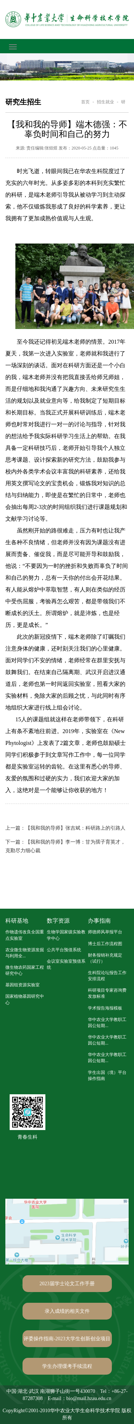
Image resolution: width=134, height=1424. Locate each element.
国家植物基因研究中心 (24, 999)
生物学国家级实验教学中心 (66, 935)
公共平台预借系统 (64, 949)
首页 (85, 101)
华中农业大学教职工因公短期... (107, 1022)
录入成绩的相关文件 (67, 1311)
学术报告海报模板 (105, 1008)
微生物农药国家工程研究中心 (24, 970)
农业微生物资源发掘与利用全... (24, 952)
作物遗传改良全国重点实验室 (24, 935)
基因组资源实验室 (22, 984)
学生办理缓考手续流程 (67, 1366)
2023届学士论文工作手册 (67, 1283)
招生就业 (105, 101)
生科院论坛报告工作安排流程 (107, 975)
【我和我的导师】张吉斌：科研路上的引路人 (65, 828)
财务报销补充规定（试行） (105, 958)
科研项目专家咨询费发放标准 (107, 993)
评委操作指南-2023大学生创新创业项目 (67, 1338)
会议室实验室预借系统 (66, 964)
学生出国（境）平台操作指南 (107, 1075)
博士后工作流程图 (105, 943)
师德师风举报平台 (105, 931)
